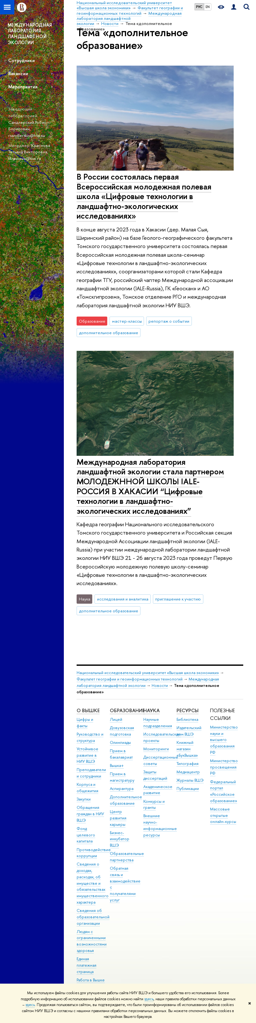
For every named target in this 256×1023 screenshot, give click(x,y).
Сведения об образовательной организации (93, 917)
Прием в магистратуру (122, 777)
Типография (188, 763)
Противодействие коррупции (94, 853)
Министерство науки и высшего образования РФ (224, 739)
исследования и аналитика (122, 599)
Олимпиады (120, 742)
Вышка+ (117, 765)
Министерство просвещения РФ (224, 767)
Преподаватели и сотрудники (91, 773)
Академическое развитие (157, 790)
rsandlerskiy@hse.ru (26, 135)
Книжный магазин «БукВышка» (187, 749)
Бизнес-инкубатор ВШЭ (119, 839)
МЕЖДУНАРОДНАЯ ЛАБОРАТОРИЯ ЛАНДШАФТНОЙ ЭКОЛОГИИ (30, 33)
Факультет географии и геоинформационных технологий (130, 679)
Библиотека (187, 719)
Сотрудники (21, 60)
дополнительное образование (108, 332)
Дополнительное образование (126, 800)
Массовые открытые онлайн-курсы (223, 815)
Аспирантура (121, 788)
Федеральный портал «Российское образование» (223, 791)
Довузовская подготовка (122, 731)
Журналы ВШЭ (190, 780)
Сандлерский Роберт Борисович (28, 125)
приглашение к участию (178, 599)
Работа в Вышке (91, 980)
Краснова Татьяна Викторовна (29, 148)
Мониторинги (156, 749)
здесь (149, 999)
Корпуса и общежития (87, 787)
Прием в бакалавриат (121, 754)
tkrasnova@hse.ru (24, 158)
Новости (160, 685)
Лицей (116, 719)
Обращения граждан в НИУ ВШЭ (90, 814)
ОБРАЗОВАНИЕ (127, 710)
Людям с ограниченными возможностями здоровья (92, 941)
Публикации (188, 788)
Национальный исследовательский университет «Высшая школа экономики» (148, 672)
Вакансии (18, 73)
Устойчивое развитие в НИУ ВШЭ (87, 755)
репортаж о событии (168, 321)
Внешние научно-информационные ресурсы (160, 825)
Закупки (84, 799)
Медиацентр (188, 772)
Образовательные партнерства (127, 857)
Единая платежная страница (86, 965)
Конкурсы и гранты (154, 804)
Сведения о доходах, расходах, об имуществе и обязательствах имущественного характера (93, 883)
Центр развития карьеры (118, 818)
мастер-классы (127, 321)
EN (208, 6)
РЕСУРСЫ (188, 710)
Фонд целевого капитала (86, 835)
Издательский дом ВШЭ (189, 731)
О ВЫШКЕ (88, 710)
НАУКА (151, 710)
